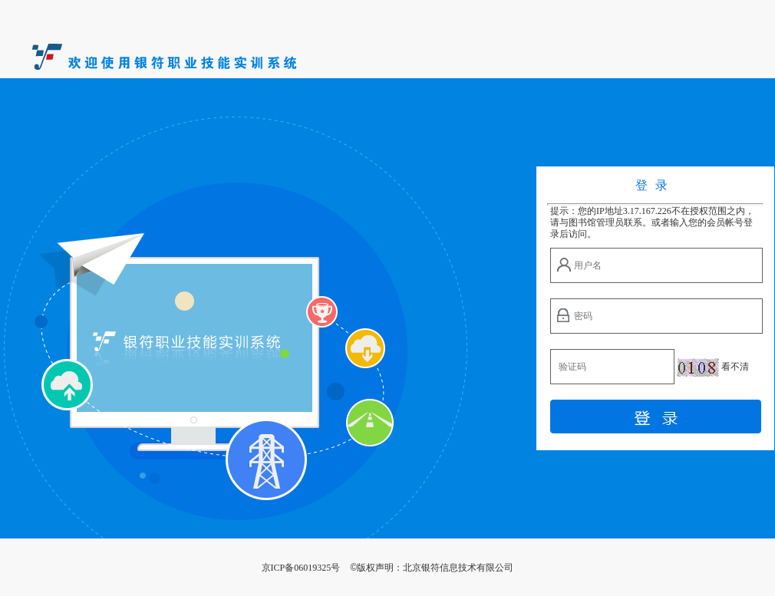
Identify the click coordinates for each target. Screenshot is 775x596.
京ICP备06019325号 (301, 567)
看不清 (735, 366)
